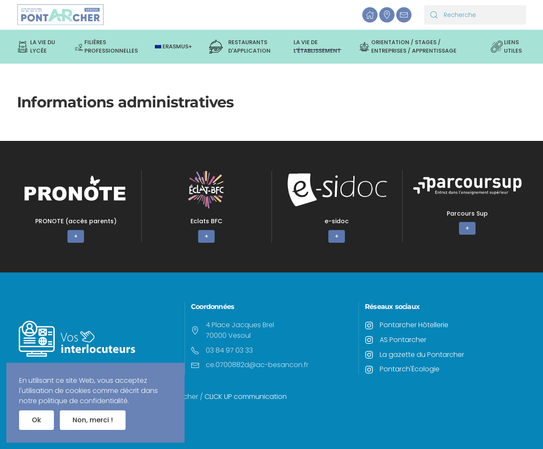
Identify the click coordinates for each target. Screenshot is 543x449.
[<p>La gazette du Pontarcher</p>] (369, 354)
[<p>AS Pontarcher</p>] (369, 340)
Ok (36, 420)
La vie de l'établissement (317, 46)
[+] (76, 207)
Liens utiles (506, 46)
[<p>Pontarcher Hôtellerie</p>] (369, 325)
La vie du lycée (36, 46)
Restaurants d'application (240, 46)
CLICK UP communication (246, 396)
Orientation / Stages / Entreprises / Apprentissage (407, 46)
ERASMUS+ (173, 46)
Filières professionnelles (106, 46)
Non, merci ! (93, 420)
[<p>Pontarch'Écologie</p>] (369, 369)
